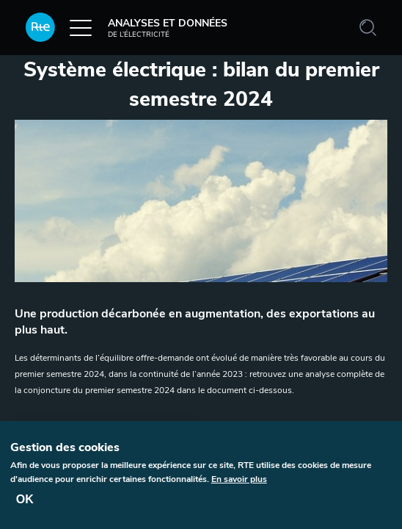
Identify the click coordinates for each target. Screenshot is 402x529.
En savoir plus (239, 483)
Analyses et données (126, 27)
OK (25, 503)
